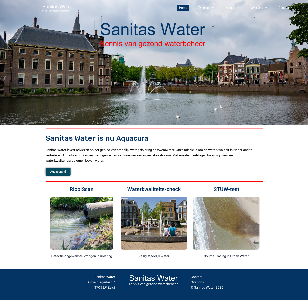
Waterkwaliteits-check (154, 189)
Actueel (232, 8)
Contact (284, 8)
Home (183, 8)
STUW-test (226, 189)
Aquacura (133, 138)
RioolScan (81, 189)
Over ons (259, 8)
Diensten (206, 8)
